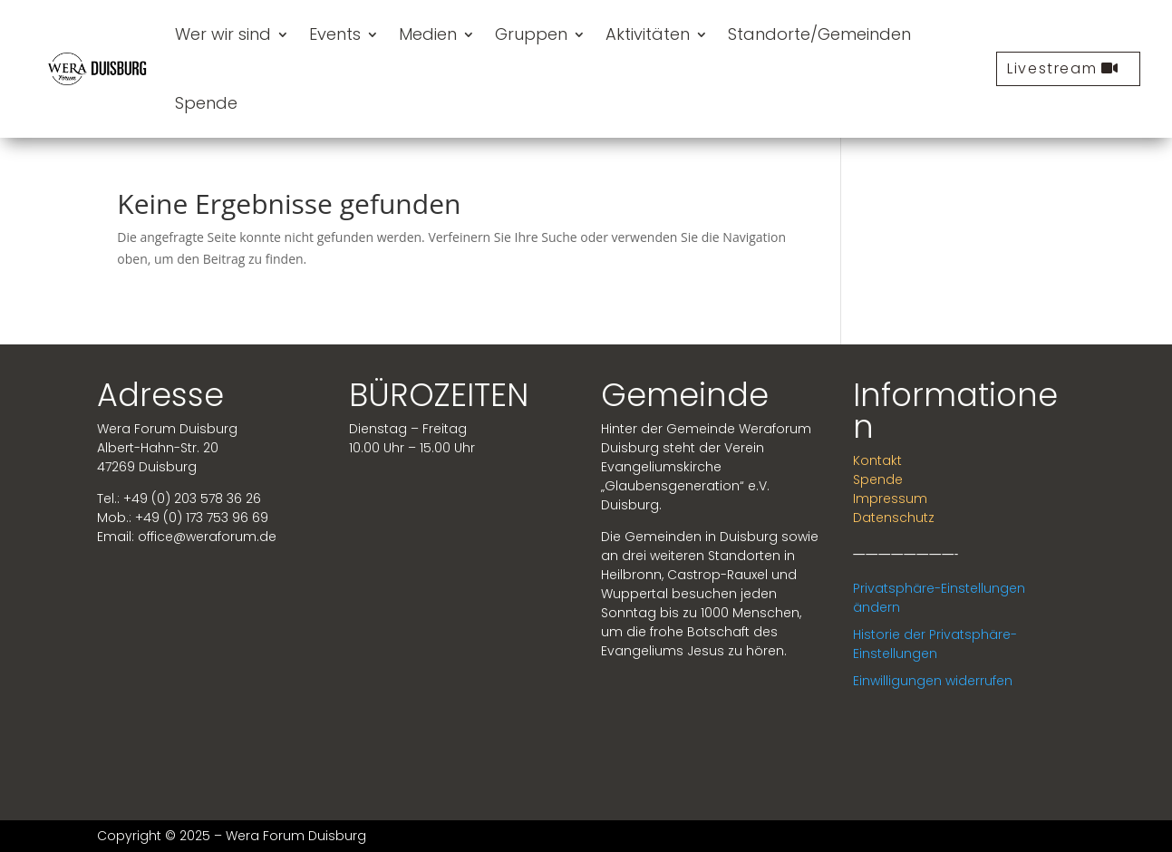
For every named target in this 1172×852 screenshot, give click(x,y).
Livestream (1052, 68)
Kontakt (877, 460)
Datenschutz (894, 517)
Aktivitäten (647, 34)
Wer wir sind (223, 34)
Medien (428, 34)
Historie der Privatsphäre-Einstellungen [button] (935, 644)
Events (335, 34)
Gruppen (531, 34)
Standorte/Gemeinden (819, 34)
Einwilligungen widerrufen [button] (932, 681)
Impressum (890, 498)
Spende (206, 103)
